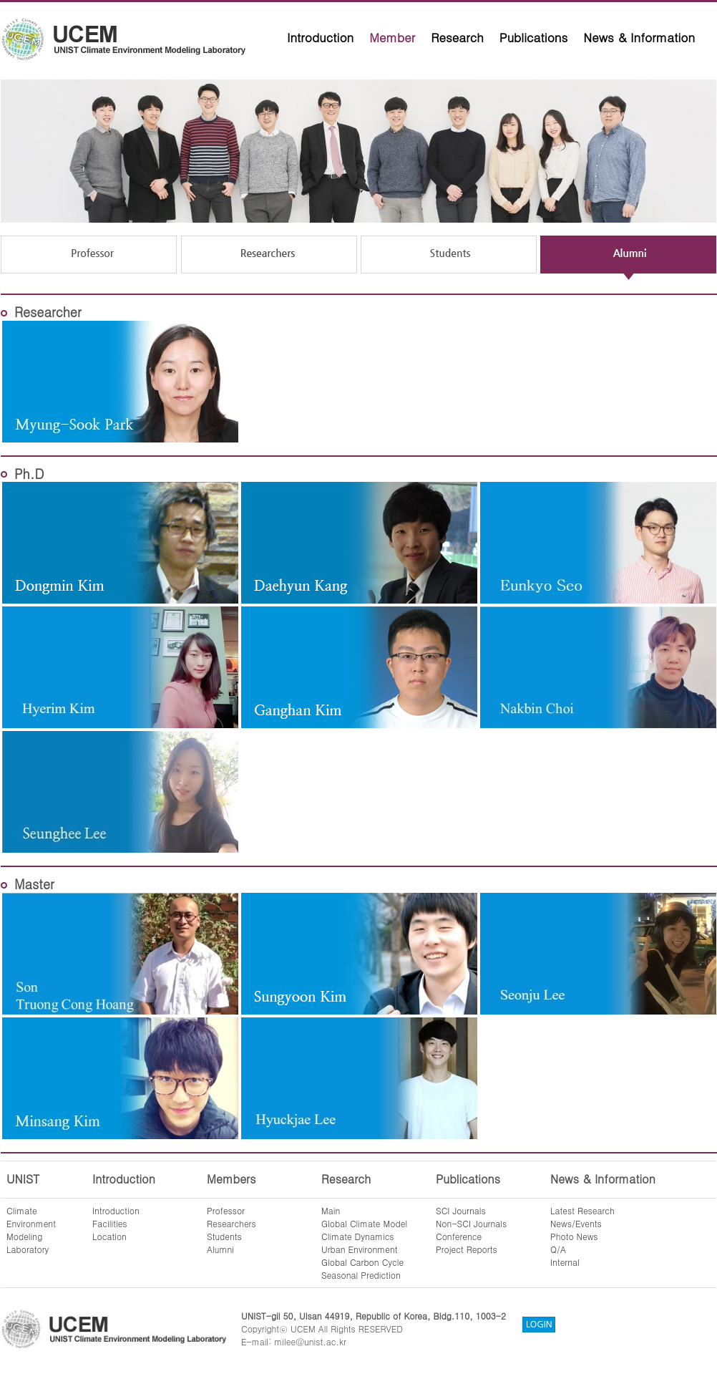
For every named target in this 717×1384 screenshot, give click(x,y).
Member (392, 37)
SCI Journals (461, 1210)
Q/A (558, 1249)
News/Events (576, 1223)
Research (457, 37)
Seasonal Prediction (361, 1275)
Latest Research (582, 1210)
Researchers (231, 1223)
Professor (226, 1210)
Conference (459, 1236)
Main (330, 1210)
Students (224, 1236)
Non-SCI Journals (471, 1223)
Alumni (220, 1249)
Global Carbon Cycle (362, 1262)
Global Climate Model (364, 1223)
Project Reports (466, 1249)
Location (109, 1236)
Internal (565, 1262)
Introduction (320, 37)
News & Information (639, 37)
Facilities (109, 1223)
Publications (533, 37)
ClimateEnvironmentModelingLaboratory (31, 1229)
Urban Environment (359, 1249)
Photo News (574, 1236)
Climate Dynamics (357, 1236)
